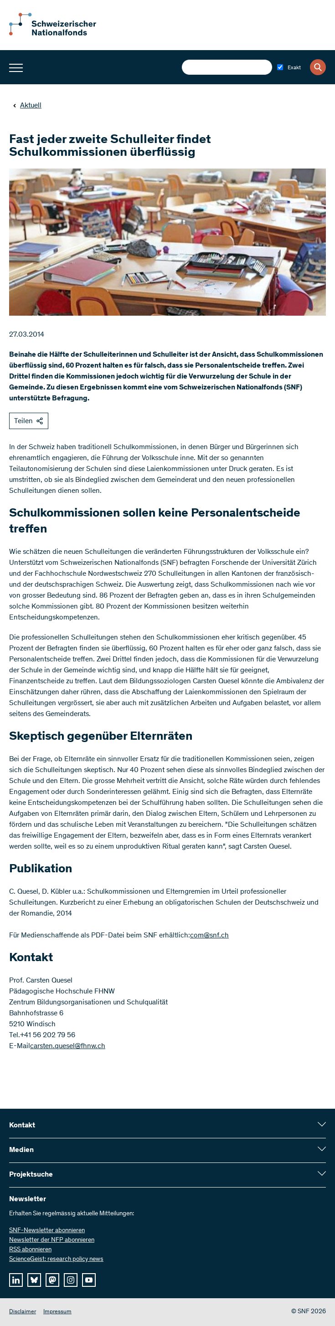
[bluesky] (34, 1280)
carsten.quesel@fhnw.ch (67, 1046)
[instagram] (70, 1280)
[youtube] (89, 1280)
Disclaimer (22, 1312)
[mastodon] (52, 1280)
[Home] (59, 33)
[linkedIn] (16, 1280)
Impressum (57, 1312)
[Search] (318, 67)
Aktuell (27, 105)
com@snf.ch (209, 935)
